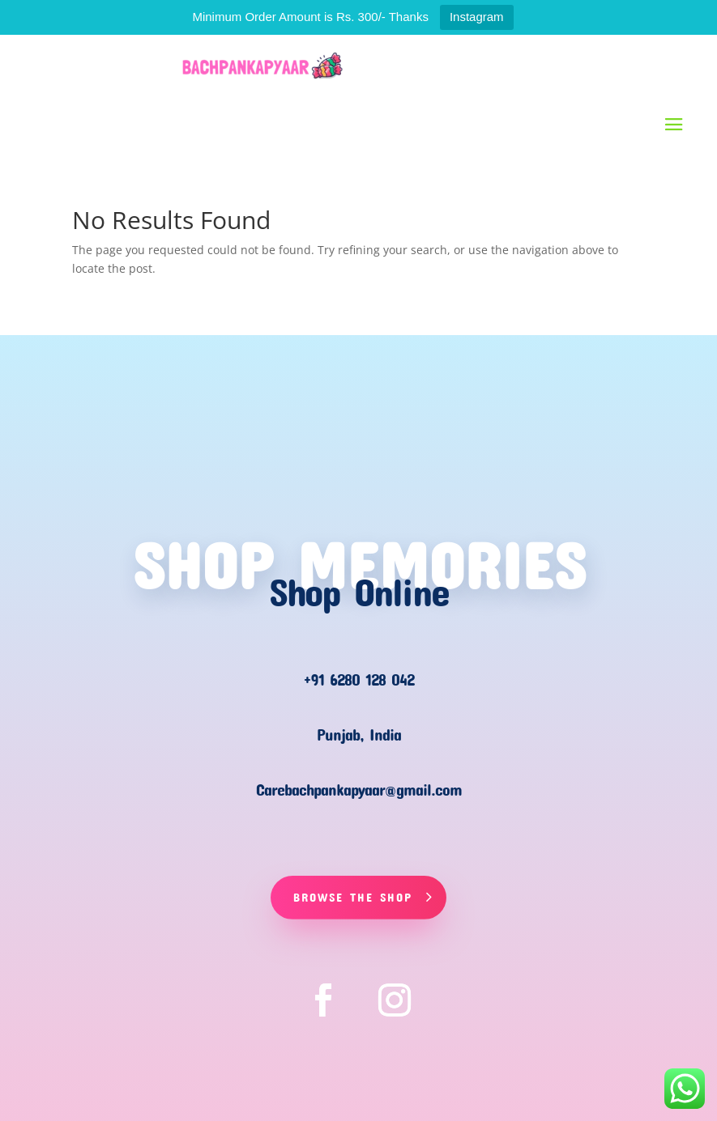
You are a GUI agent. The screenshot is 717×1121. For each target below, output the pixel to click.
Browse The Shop (352, 897)
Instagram (477, 16)
